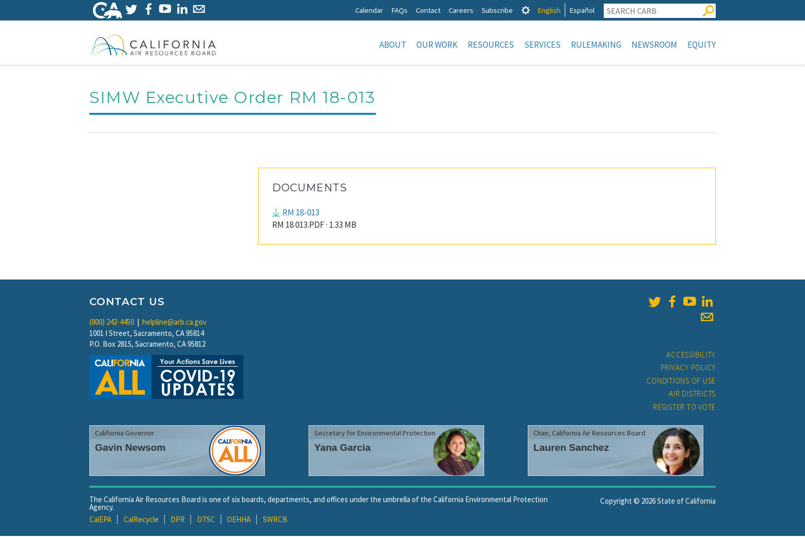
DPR (177, 520)
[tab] (525, 10)
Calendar (369, 10)
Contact (428, 10)
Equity (701, 44)
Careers (461, 10)
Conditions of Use (681, 382)
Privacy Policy (688, 368)
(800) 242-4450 (111, 323)
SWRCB (275, 520)
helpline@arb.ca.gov (174, 323)
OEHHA (239, 520)
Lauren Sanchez (571, 448)
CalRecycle (141, 520)
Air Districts (692, 395)
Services (542, 44)
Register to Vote (684, 408)
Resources (491, 44)
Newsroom (654, 44)
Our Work (436, 44)
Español (582, 10)
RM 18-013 (300, 213)
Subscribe (497, 10)
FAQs (399, 10)
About (392, 44)
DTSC (206, 520)
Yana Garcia (342, 448)
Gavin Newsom (130, 448)
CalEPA (100, 520)
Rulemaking (596, 44)
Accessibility (691, 356)
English (549, 10)
